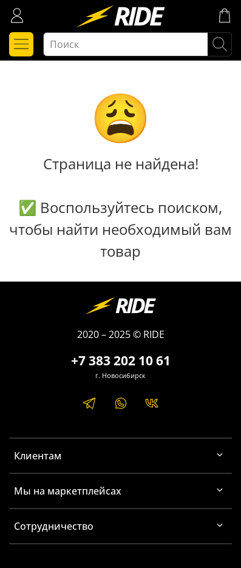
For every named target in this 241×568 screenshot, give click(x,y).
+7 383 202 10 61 (121, 360)
